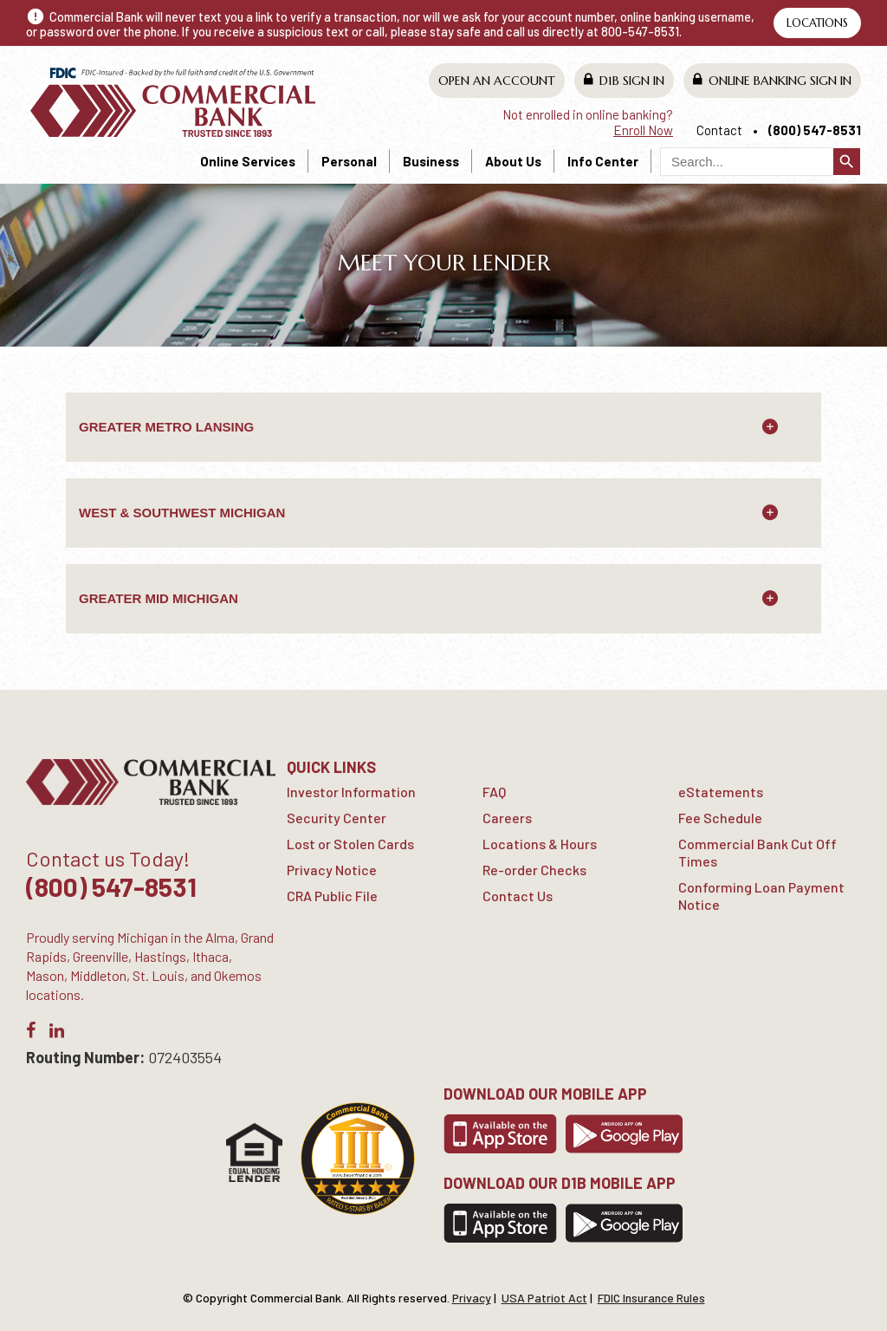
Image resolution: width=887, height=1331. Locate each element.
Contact (719, 130)
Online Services (247, 161)
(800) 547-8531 (814, 130)
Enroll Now (643, 130)
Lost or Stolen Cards (350, 843)
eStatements (720, 791)
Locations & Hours (539, 843)
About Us (513, 161)
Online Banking (772, 80)
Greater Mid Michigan (158, 598)
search (847, 162)
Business (431, 161)
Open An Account (496, 80)
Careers (507, 817)
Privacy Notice (332, 869)
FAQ (494, 791)
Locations (817, 23)
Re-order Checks (534, 869)
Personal (349, 161)
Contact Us (517, 895)
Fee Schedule (720, 817)
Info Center (602, 161)
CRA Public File (332, 895)
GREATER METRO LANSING (166, 426)
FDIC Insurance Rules (651, 1297)
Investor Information (351, 791)
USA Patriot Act (544, 1297)
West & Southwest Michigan (182, 512)
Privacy (471, 1297)
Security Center (336, 817)
